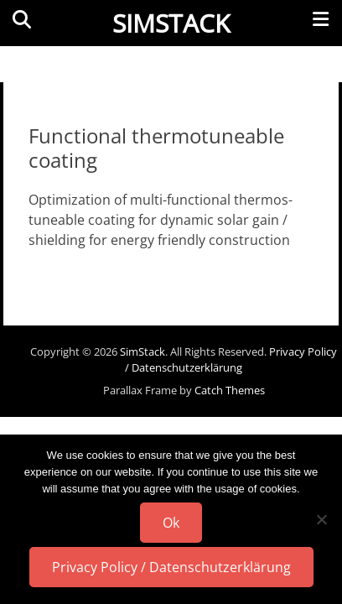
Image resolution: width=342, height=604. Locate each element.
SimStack (171, 23)
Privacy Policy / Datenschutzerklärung (231, 360)
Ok (171, 522)
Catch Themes (229, 390)
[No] (321, 519)
